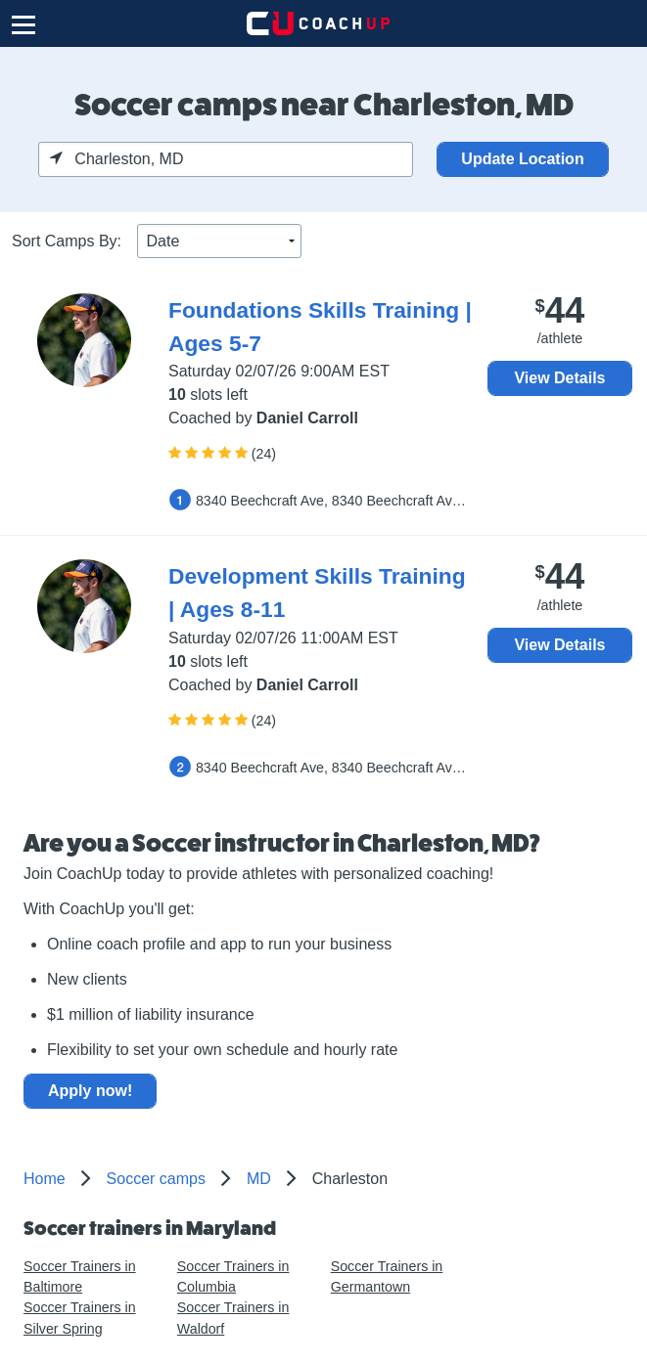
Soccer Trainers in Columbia (233, 1276)
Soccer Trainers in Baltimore (79, 1276)
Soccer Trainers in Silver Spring (79, 1317)
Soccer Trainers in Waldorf (233, 1317)
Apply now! (90, 1090)
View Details (559, 378)
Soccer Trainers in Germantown (387, 1276)
